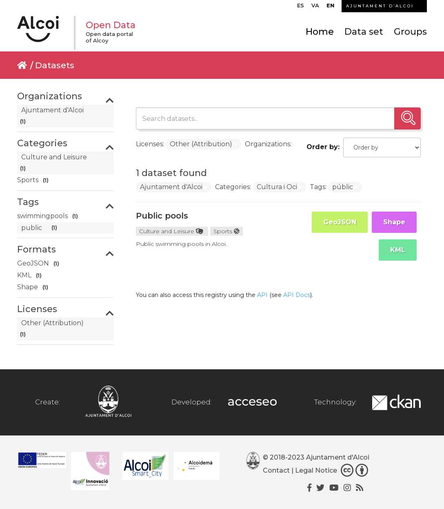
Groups (410, 31)
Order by (322, 147)
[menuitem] (300, 7)
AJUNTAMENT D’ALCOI (380, 6)
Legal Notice (316, 470)
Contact (276, 470)
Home (320, 31)
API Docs (296, 295)
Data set (363, 31)
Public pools (162, 216)
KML (397, 250)
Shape (394, 222)
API (262, 295)
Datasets (54, 65)
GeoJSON (339, 222)
